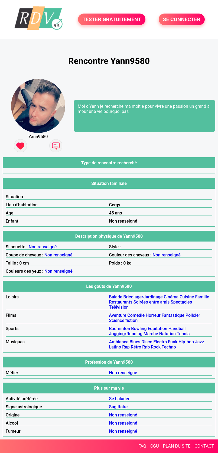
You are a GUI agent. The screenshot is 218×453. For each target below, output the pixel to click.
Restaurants (120, 302)
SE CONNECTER (181, 19)
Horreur (153, 315)
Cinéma (171, 296)
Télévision (119, 307)
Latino (115, 347)
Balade (115, 296)
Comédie (136, 315)
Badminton (119, 328)
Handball (177, 328)
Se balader (119, 398)
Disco (146, 341)
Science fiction (123, 320)
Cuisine (187, 296)
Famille (202, 296)
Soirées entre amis (152, 302)
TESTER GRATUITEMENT (111, 19)
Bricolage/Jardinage (143, 296)
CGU (154, 446)
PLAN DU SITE (177, 446)
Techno (169, 347)
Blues (134, 341)
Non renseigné (43, 246)
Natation (167, 333)
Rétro (136, 347)
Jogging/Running (125, 333)
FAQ (142, 446)
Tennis (183, 333)
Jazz (199, 341)
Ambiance (119, 341)
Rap (126, 347)
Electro (160, 341)
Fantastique (173, 315)
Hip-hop (186, 341)
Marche (151, 333)
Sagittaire (118, 406)
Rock (156, 347)
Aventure (117, 315)
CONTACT (204, 446)
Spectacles (181, 302)
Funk (172, 341)
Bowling (139, 328)
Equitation (157, 328)
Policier (193, 315)
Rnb (146, 347)
